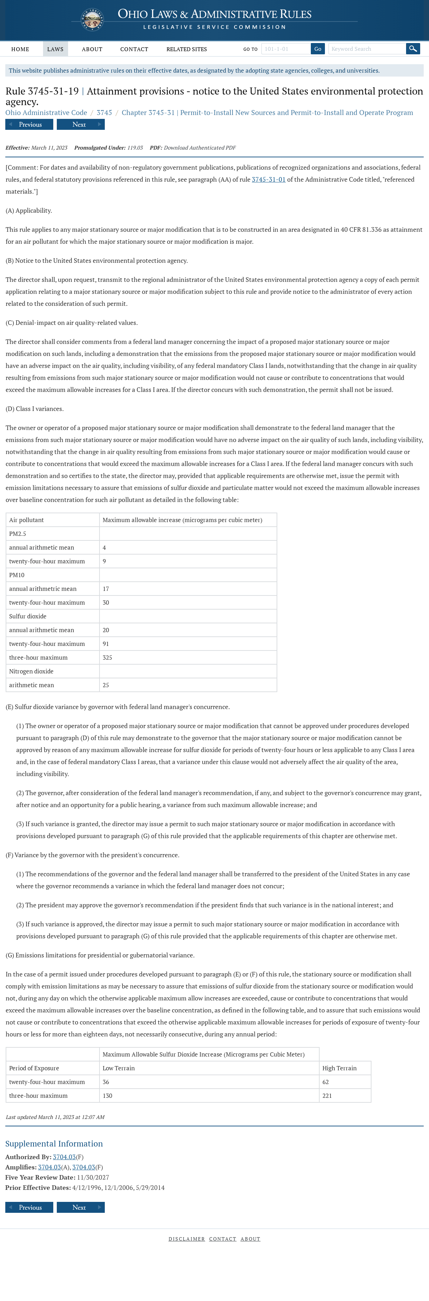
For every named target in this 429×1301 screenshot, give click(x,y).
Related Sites (187, 49)
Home (20, 49)
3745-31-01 (269, 179)
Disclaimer (187, 1238)
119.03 (135, 147)
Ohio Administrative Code (46, 112)
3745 (104, 112)
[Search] (413, 48)
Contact (134, 49)
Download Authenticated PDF (199, 147)
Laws (55, 49)
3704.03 (64, 1156)
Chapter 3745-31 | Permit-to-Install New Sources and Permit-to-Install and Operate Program (267, 112)
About (92, 49)
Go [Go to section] (317, 49)
